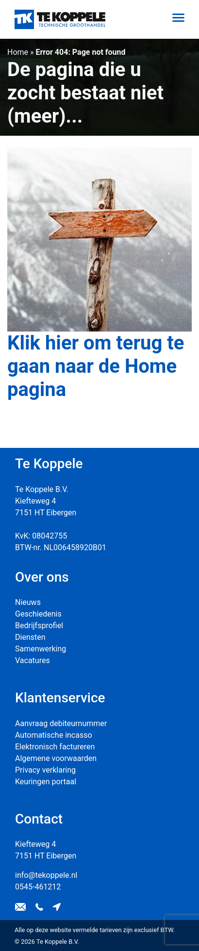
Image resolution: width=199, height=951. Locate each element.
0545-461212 (38, 886)
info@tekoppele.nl (46, 875)
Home (17, 52)
